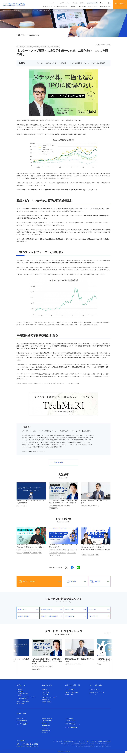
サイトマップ (77, 741)
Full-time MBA (32, 697)
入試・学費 (82, 6)
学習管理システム (46, 699)
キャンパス (52, 3)
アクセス (68, 3)
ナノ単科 (20, 693)
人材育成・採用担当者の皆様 (104, 741)
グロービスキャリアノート (103, 746)
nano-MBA (20, 697)
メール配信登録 (93, 741)
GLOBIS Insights (69, 694)
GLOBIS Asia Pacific (47, 718)
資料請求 (82, 3)
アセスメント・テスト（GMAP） (50, 697)
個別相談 (98, 581)
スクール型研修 (45, 692)
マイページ (103, 3)
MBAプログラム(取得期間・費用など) (91, 743)
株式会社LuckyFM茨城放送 (71, 727)
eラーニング (45, 694)
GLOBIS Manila (45, 728)
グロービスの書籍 (69, 689)
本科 (27, 693)
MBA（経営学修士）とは (66, 743)
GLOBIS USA (45, 732)
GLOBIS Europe (46, 725)
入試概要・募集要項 (28, 616)
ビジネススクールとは (88, 745)
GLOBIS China (45, 723)
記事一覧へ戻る (56, 462)
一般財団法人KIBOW (70, 720)
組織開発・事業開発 (46, 702)
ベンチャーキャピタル (94, 689)
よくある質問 (61, 3)
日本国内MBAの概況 (77, 743)
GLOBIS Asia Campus (47, 720)
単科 (24, 693)
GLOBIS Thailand (46, 730)
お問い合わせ (75, 3)
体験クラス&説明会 (120, 3)
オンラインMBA (75, 616)
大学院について (75, 609)
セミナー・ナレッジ (105, 6)
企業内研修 (44, 689)
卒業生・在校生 (92, 6)
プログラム (72, 6)
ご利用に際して (69, 741)
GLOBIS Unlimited (21, 703)
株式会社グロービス (21, 718)
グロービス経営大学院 (60, 6)
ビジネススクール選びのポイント (101, 745)
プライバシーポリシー (59, 741)
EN (109, 3)
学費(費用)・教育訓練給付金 (51, 616)
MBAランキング (68, 745)
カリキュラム (99, 609)
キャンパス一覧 (99, 616)
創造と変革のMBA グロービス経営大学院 (11, 10)
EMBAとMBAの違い (77, 745)
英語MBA (20, 695)
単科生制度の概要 (51, 609)
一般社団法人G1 (69, 718)
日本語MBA (20, 691)
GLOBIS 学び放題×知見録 (23, 701)
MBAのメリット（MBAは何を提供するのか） (86, 746)
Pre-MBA (26, 697)
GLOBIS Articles (26, 10)
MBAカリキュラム (105, 743)
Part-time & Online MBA (23, 698)
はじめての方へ (47, 6)
